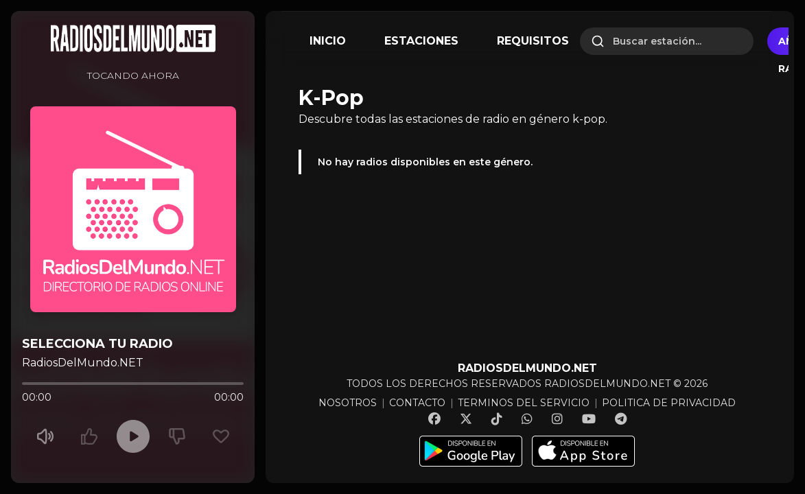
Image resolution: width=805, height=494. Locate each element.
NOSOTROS (347, 403)
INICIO (328, 40)
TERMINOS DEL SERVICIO (524, 403)
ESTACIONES (421, 40)
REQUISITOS (533, 40)
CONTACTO (417, 403)
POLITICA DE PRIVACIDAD (669, 403)
